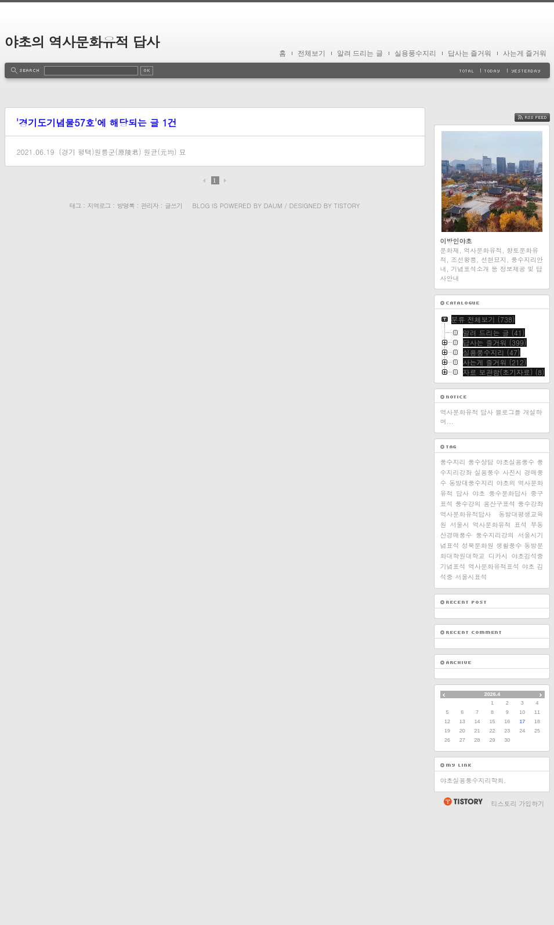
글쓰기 (173, 205)
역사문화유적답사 (465, 630)
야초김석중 (528, 672)
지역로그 (99, 205)
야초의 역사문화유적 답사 (82, 42)
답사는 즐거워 (469, 53)
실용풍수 (487, 588)
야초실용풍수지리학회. (473, 896)
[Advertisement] (492, 159)
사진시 (512, 588)
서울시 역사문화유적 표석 (488, 640)
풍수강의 (468, 619)
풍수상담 (481, 578)
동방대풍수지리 (471, 598)
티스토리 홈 (462, 917)
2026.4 (492, 810)
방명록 (126, 205)
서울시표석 (471, 692)
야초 (478, 609)
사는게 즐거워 (524, 53)
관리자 (149, 205)
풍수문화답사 (507, 609)
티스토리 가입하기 (518, 919)
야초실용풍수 (515, 578)
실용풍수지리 (415, 53)
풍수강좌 (530, 619)
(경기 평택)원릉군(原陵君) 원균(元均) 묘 (122, 152)
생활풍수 (509, 661)
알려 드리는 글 (360, 53)
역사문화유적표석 (493, 682)
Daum (272, 205)
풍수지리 (453, 578)
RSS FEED (541, 233)
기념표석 (453, 682)
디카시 (498, 672)
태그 (75, 205)
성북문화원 (478, 661)
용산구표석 (499, 619)
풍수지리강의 (495, 651)
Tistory (347, 205)
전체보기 (311, 53)
